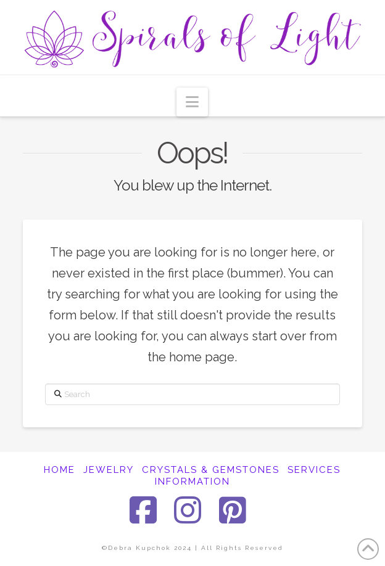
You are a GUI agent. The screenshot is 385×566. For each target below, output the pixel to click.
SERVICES (314, 469)
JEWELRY (108, 469)
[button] (192, 102)
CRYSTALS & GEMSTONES (210, 469)
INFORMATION (192, 481)
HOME (59, 469)
